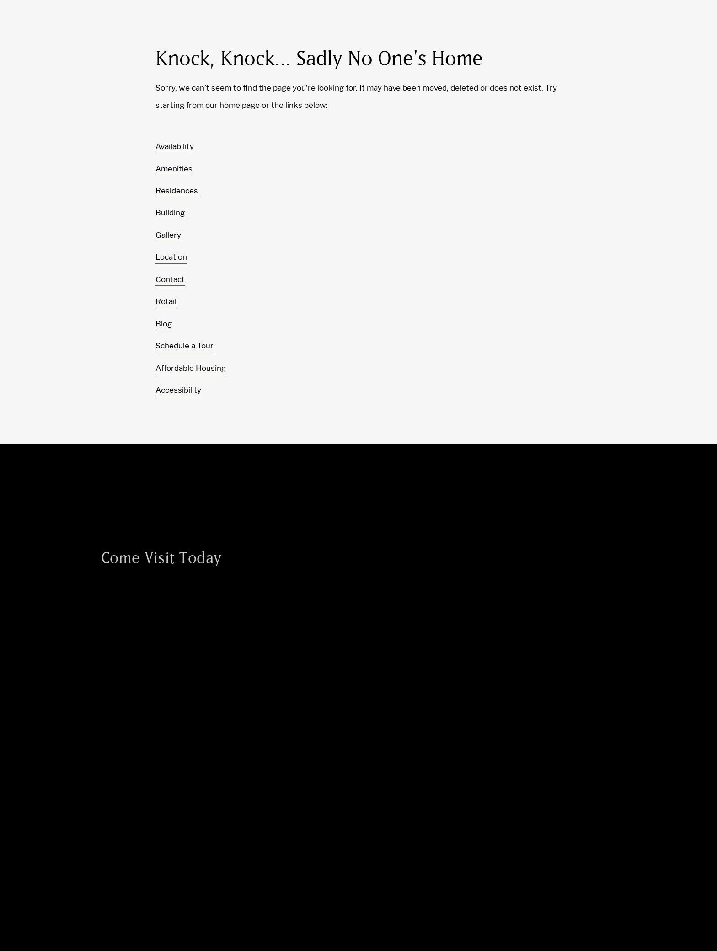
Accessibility (178, 390)
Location (171, 257)
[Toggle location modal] (28, 922)
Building (170, 212)
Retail (166, 301)
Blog (163, 323)
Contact (170, 279)
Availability (174, 146)
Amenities (174, 168)
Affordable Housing (190, 368)
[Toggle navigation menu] (689, 25)
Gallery (168, 235)
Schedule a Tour (184, 345)
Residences (176, 190)
